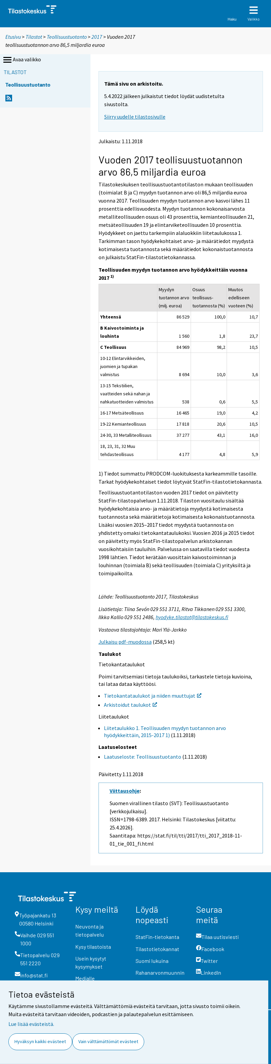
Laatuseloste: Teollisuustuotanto (142, 756)
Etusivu (13, 36)
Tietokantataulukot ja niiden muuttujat (152, 695)
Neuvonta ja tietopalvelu (89, 930)
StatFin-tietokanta (157, 937)
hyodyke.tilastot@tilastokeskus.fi (192, 617)
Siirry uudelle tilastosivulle (134, 116)
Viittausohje (125, 790)
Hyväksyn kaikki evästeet (40, 1041)
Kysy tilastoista (93, 946)
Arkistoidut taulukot (130, 704)
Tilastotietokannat (157, 949)
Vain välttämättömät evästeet (108, 1041)
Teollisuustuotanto (67, 36)
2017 (96, 36)
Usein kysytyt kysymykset (90, 962)
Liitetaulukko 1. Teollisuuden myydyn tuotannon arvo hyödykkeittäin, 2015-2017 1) (165, 731)
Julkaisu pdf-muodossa (125, 641)
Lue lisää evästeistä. (31, 1024)
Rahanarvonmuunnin (160, 972)
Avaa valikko (21, 60)
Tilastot (34, 36)
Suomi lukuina (152, 960)
